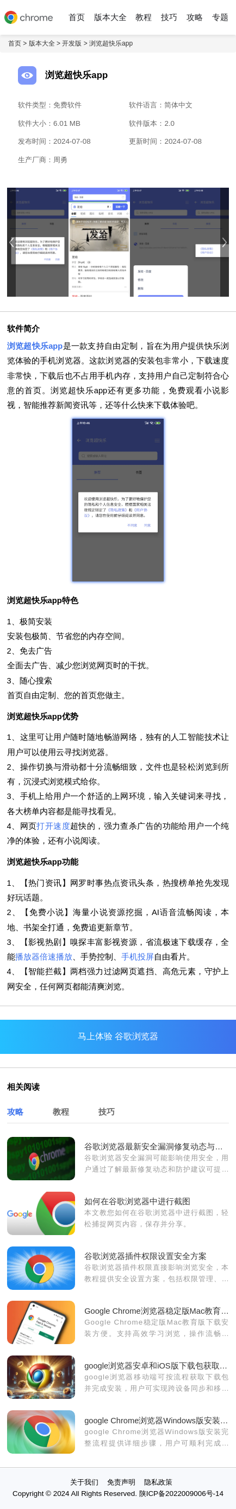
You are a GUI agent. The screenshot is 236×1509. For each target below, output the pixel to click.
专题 (220, 17)
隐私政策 (158, 1482)
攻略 (195, 17)
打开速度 (53, 826)
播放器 (27, 956)
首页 (77, 17)
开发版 (72, 43)
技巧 (169, 17)
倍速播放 (56, 956)
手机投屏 (137, 956)
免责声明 (121, 1482)
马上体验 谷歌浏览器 (118, 1036)
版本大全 (110, 17)
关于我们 (84, 1482)
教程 (143, 17)
